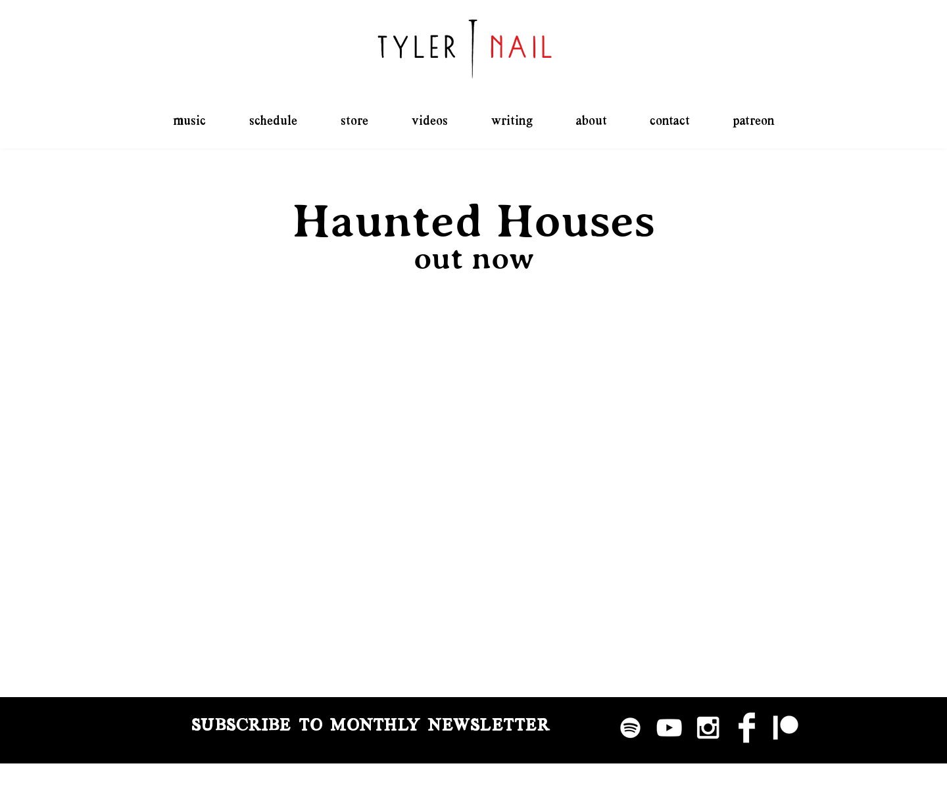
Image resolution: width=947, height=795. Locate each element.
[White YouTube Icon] (669, 727)
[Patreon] (785, 727)
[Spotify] (630, 727)
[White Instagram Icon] (707, 727)
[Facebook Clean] (746, 727)
